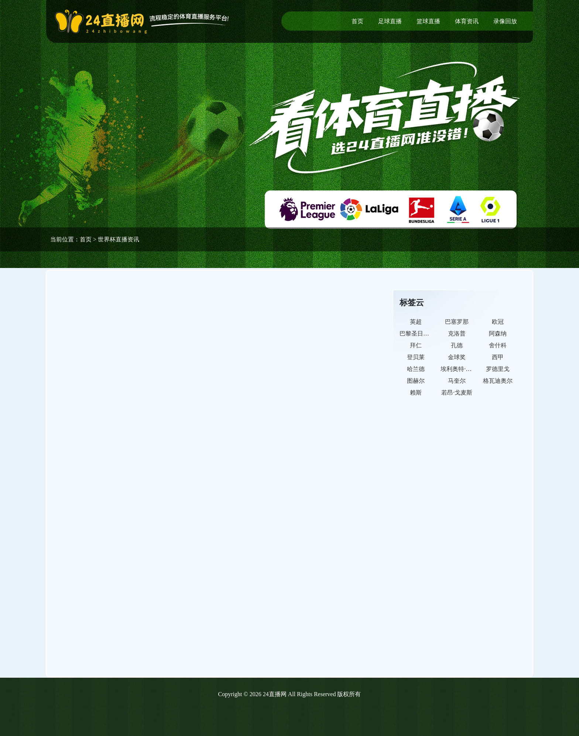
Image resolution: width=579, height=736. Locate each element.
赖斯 (416, 392)
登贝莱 (416, 357)
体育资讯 (467, 21)
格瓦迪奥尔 (498, 381)
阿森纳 (498, 333)
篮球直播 (428, 21)
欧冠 (498, 322)
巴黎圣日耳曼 (417, 333)
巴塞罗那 (457, 322)
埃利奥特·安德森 (462, 369)
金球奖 (457, 357)
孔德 (457, 345)
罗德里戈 (498, 369)
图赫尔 (416, 381)
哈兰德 (416, 369)
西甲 (498, 357)
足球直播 (390, 21)
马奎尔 (457, 381)
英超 (416, 322)
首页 (357, 21)
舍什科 (498, 345)
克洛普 (457, 333)
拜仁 (416, 345)
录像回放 (505, 21)
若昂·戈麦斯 (456, 392)
